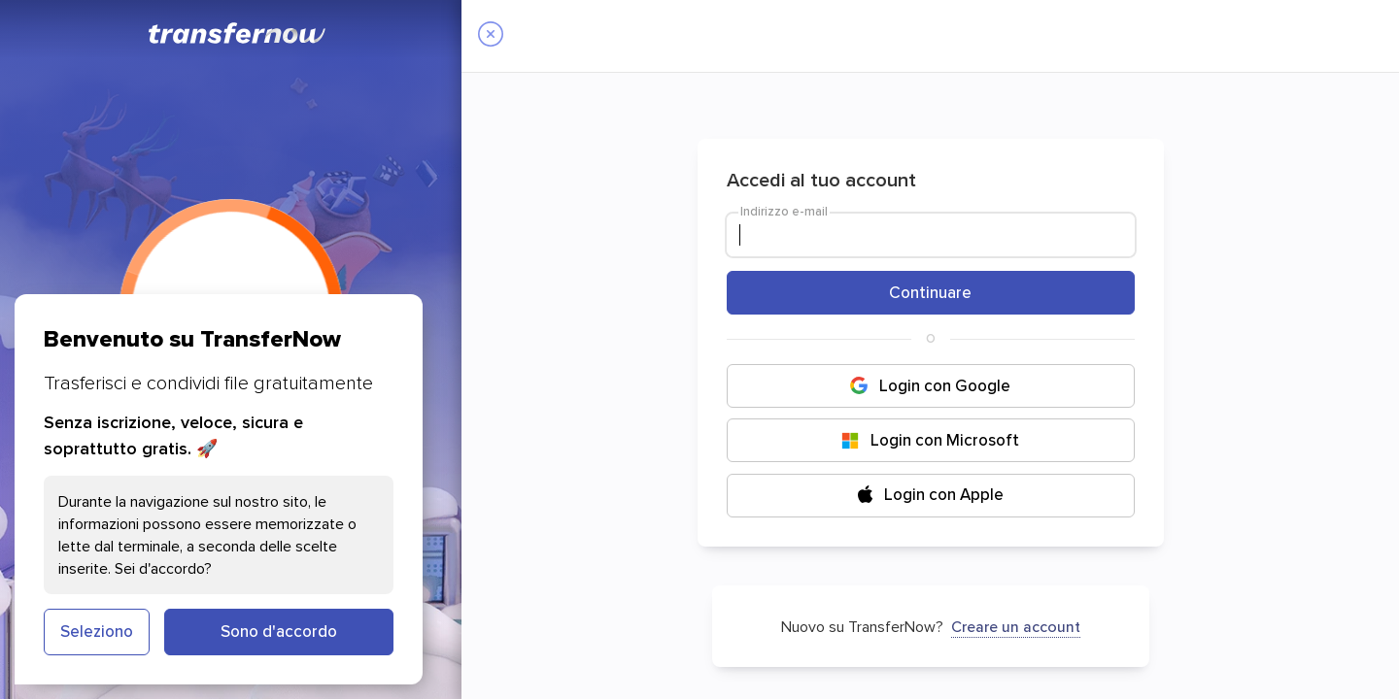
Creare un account (1015, 626)
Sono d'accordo (279, 631)
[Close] (490, 36)
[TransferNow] (238, 33)
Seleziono (96, 631)
